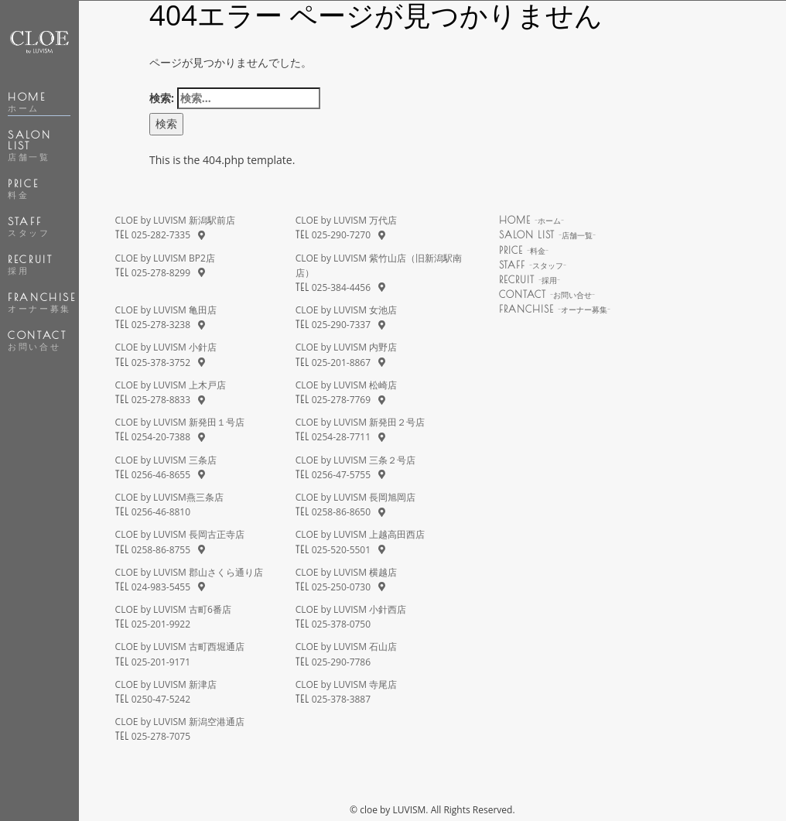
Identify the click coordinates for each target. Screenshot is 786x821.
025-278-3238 (161, 324)
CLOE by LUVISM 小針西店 (351, 609)
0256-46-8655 (161, 474)
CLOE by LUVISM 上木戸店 (170, 385)
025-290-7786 (341, 662)
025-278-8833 (161, 399)
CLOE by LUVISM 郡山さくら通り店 (189, 572)
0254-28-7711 (341, 436)
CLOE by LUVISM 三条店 (166, 460)
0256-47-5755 (341, 474)
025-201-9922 (161, 624)
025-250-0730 (341, 587)
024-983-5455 (161, 587)
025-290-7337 (341, 324)
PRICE (23, 189)
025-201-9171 (161, 662)
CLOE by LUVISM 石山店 (346, 646)
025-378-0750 (341, 624)
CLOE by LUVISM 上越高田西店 (360, 534)
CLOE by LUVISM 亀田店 (166, 309)
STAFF (29, 227)
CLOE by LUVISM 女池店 (346, 309)
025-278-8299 (161, 272)
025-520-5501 (341, 549)
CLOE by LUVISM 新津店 (166, 684)
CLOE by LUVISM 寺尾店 (346, 684)
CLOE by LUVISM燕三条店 (169, 497)
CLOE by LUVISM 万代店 (346, 220)
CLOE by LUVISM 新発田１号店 (179, 422)
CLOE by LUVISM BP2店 (165, 258)
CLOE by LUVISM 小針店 (166, 347)
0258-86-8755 (161, 549)
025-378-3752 (161, 362)
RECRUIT (30, 264)
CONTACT (37, 340)
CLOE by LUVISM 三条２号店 (355, 460)
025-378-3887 (341, 699)
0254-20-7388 (161, 436)
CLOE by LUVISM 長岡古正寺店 (179, 534)
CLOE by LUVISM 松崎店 (346, 385)
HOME (27, 102)
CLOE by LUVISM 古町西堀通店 (179, 646)
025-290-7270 (341, 234)
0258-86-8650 (341, 511)
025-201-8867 (341, 362)
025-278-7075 (161, 736)
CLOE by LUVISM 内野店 (346, 347)
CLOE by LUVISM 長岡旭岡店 (355, 497)
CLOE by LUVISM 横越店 (346, 572)
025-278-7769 (341, 399)
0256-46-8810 (161, 511)
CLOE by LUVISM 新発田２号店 (360, 422)
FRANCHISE (42, 302)
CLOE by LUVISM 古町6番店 (173, 609)
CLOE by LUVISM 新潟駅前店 (175, 220)
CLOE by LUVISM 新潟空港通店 (179, 721)
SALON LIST (29, 145)
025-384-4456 (341, 287)
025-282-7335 (161, 234)
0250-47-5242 (161, 699)
